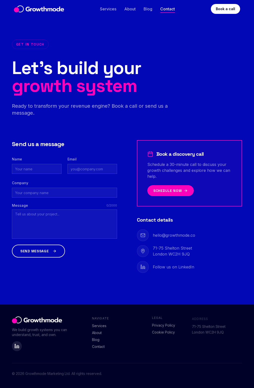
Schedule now (170, 190)
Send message (38, 251)
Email (72, 159)
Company (20, 183)
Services (108, 8)
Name (17, 159)
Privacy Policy (163, 328)
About (130, 8)
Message (20, 205)
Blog (148, 8)
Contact (167, 8)
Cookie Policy (163, 335)
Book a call (225, 9)
